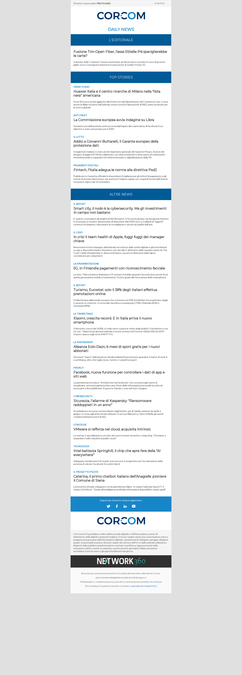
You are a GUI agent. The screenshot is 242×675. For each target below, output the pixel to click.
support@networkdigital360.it (143, 586)
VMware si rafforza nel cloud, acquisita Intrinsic (112, 429)
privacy (111, 582)
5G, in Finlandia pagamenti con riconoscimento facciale (119, 268)
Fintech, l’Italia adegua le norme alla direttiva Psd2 (115, 170)
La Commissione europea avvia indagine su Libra (113, 120)
